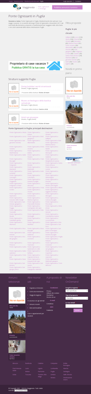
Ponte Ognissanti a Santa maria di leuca (54, 164)
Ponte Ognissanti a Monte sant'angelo (52, 184)
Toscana (28, 374)
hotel (39, 7)
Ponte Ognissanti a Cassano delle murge (16, 199)
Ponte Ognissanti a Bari (53, 140)
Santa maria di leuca (72, 56)
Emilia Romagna (66, 364)
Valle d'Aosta (67, 374)
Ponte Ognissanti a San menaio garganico (17, 203)
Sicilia (14, 374)
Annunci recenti (35, 304)
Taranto (76, 53)
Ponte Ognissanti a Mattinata (34, 168)
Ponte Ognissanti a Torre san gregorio (54, 248)
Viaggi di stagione (35, 295)
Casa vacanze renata (72, 146)
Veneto (53, 378)
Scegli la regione (72, 288)
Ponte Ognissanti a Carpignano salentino (35, 268)
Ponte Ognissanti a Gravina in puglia (34, 180)
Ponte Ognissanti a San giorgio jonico (17, 268)
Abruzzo (15, 363)
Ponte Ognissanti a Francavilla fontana (34, 203)
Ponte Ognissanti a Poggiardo (16, 180)
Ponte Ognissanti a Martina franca (52, 144)
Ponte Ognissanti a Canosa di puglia (52, 199)
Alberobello (69, 47)
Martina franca (73, 43)
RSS (81, 388)
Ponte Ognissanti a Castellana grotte (16, 219)
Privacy (49, 291)
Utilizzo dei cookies (53, 293)
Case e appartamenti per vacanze (36, 315)
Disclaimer (50, 295)
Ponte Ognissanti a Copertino (52, 252)
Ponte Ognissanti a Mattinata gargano (52, 260)
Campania (54, 363)
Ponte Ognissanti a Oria (53, 222)
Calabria (40, 363)
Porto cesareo (70, 45)
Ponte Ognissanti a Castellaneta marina (52, 215)
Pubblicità (50, 310)
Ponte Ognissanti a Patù (36, 210)
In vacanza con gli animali (36, 301)
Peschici (68, 49)
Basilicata (28, 363)
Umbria (53, 374)
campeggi (42, 9)
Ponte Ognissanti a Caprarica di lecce (34, 256)
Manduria (69, 58)
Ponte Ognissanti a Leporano (52, 256)
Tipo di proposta (72, 295)
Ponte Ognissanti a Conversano (34, 195)
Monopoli (77, 41)
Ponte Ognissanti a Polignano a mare (16, 184)
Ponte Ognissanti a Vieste (18, 132)
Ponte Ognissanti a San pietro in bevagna (53, 229)
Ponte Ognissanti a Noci (18, 228)
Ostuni (76, 39)
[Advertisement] (35, 44)
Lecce (77, 37)
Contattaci (78, 1)
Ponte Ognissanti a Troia (36, 188)
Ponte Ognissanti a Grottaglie (34, 215)
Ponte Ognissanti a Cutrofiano (34, 176)
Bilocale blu (71, 96)
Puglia (53, 371)
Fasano (74, 62)
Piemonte (41, 371)
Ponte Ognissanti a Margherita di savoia (52, 160)
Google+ (71, 388)
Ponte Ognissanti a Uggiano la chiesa (52, 191)
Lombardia (54, 368)
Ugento (68, 64)
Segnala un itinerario (36, 288)
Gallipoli (68, 37)
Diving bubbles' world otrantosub (36, 86)
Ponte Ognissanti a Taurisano (34, 244)
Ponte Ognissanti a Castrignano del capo (35, 207)
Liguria (40, 368)
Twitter (76, 388)
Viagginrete (29, 7)
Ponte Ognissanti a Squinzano (16, 195)
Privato (69, 126)
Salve (67, 62)
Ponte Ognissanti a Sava (18, 259)
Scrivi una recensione (36, 291)
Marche (65, 368)
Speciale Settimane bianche (74, 162)
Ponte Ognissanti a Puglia (54, 237)
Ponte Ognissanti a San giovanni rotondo (17, 142)
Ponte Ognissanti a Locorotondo (52, 219)
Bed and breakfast (36, 308)
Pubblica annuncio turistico (65, 7)
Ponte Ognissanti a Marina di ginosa (34, 199)
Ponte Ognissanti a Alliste (54, 188)
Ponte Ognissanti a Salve (18, 155)
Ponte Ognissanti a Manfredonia (16, 152)
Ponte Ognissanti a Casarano (52, 244)
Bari (77, 47)
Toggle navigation (10, 7)
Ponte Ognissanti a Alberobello (34, 142)
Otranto (68, 41)
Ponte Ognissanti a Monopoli (52, 152)
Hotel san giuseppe (29, 117)
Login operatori (67, 1)
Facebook (67, 388)
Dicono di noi (51, 297)
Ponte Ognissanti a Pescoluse (52, 203)
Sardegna (66, 371)
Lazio (27, 368)
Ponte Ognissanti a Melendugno (52, 176)
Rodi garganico (71, 50)
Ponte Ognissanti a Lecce (18, 136)
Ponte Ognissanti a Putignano (16, 164)
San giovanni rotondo (72, 59)
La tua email (71, 303)
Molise (27, 371)
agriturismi (45, 7)
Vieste (68, 39)
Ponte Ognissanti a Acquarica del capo (34, 260)
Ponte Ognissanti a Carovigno (16, 176)
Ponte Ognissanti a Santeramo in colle (34, 248)
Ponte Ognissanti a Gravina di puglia (52, 234)
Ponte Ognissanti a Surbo (18, 247)
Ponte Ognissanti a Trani (36, 159)
